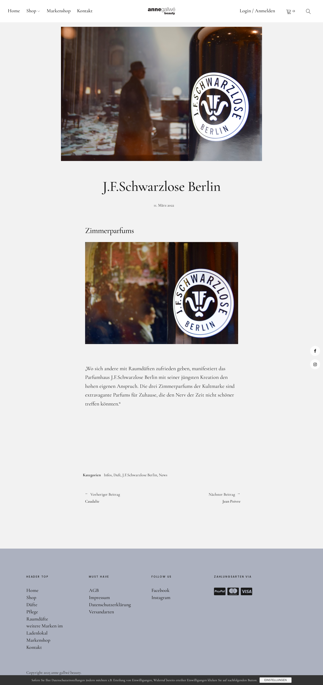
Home (14, 11)
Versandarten (101, 612)
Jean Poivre (201, 497)
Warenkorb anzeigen (291, 11)
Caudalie (121, 497)
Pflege (32, 612)
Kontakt (84, 11)
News (163, 475)
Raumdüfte (37, 619)
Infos (108, 475)
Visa (246, 591)
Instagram (315, 364)
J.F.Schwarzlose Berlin (139, 475)
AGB (94, 590)
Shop (31, 11)
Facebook (315, 351)
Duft (117, 475)
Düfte (31, 605)
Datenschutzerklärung (110, 605)
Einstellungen (275, 680)
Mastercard (233, 591)
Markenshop (59, 11)
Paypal (220, 591)
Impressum (99, 597)
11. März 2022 (164, 205)
